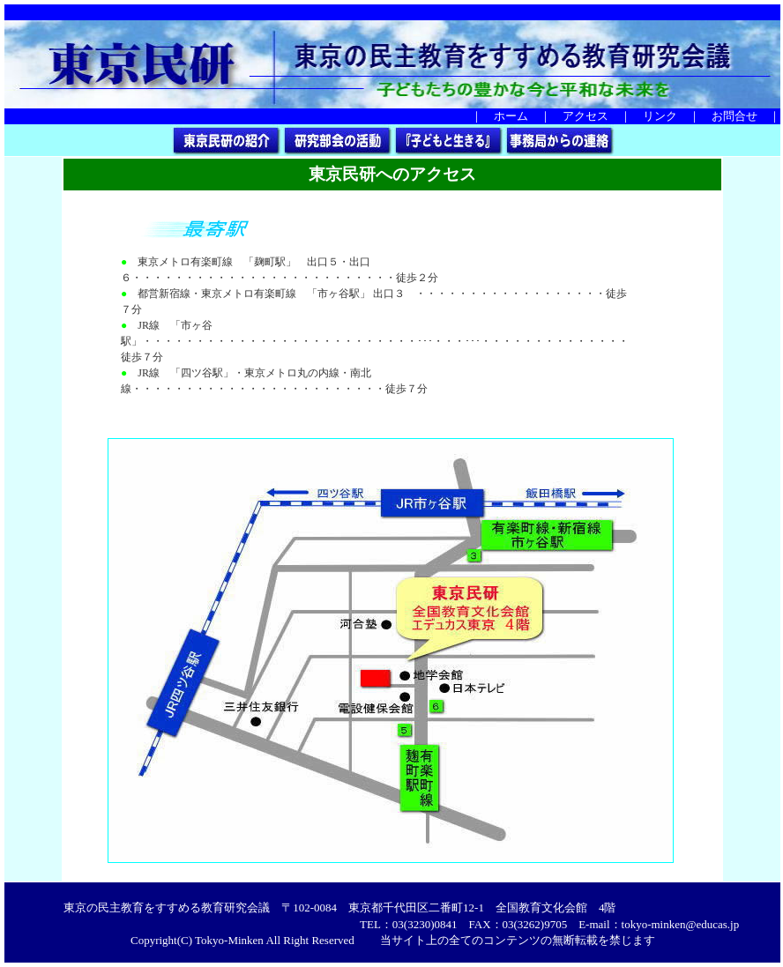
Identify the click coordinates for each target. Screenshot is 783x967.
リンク (660, 116)
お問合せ (734, 116)
